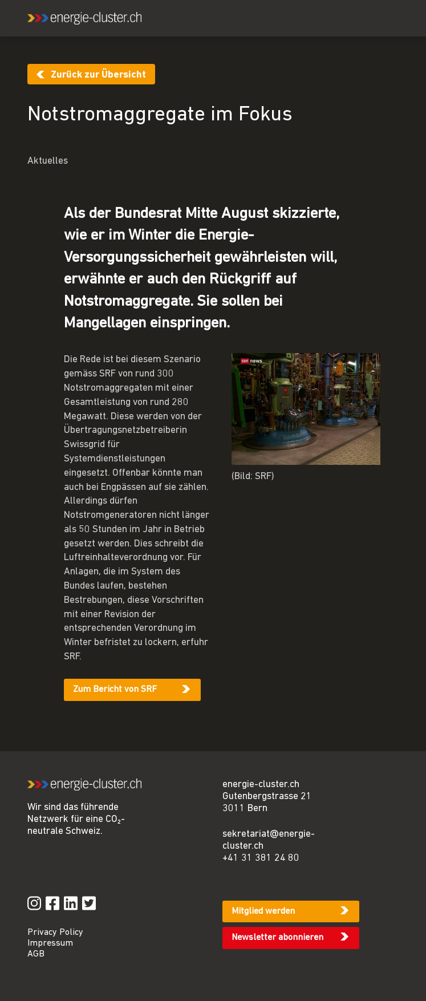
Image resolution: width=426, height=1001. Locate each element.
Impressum (50, 943)
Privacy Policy (55, 932)
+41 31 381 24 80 (260, 858)
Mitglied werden (263, 911)
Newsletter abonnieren (277, 937)
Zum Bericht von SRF (115, 689)
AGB (35, 954)
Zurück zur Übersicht (98, 75)
